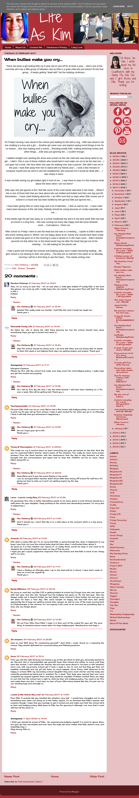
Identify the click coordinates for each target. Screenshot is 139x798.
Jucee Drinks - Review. (121, 306)
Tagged (113, 596)
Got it (130, 6)
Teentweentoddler (19, 406)
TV (111, 611)
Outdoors (114, 563)
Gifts (112, 526)
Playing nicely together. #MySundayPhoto (124, 287)
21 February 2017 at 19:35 (42, 406)
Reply (13, 297)
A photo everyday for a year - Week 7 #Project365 (123, 294)
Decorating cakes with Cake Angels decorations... (123, 370)
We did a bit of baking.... (121, 395)
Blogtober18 (116, 478)
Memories (115, 550)
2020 (116, 177)
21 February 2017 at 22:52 (47, 473)
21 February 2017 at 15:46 (47, 345)
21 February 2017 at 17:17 (36, 365)
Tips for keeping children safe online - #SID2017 (122, 379)
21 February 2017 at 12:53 (42, 283)
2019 (116, 181)
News (112, 557)
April (117, 218)
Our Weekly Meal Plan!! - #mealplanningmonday (124, 237)
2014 (116, 440)
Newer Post (11, 776)
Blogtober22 (116, 484)
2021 (116, 174)
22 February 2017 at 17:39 (47, 519)
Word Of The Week (119, 623)
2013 (116, 443)
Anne (13, 656)
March (118, 222)
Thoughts (30, 268)
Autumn (114, 459)
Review (113, 572)
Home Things (116, 535)
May (117, 215)
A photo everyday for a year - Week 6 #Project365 (123, 342)
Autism (113, 456)
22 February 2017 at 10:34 (52, 497)
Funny (113, 523)
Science (114, 578)
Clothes (114, 499)
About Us (20, 47)
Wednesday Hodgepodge (122, 614)
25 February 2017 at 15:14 (30, 656)
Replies (16, 302)
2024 (116, 163)
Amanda (15, 538)
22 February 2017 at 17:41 (47, 567)
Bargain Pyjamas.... (123, 267)
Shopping (114, 584)
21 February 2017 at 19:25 (47, 386)
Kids (14, 268)
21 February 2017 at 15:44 (47, 307)
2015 (116, 436)
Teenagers (115, 599)
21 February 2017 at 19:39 (47, 427)
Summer (114, 593)
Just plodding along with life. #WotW (123, 410)
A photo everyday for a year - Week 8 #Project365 (123, 251)
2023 (116, 167)
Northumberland (118, 560)
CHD (112, 493)
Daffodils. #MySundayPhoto (124, 336)
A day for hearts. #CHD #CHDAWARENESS (124, 319)
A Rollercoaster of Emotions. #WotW (124, 257)
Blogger (75, 792)
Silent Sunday (117, 587)
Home (8, 47)
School (21, 268)
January (119, 428)
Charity (113, 490)
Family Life (115, 514)
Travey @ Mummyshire (21, 447)
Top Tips (114, 605)
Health (113, 532)
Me (111, 544)
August (118, 204)
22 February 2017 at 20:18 (41, 589)
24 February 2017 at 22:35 (38, 639)
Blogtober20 (116, 481)
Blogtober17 (116, 475)
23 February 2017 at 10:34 (48, 620)
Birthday (114, 465)
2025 (116, 160)
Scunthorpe (115, 581)
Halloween (115, 529)
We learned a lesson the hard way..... (124, 312)
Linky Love (76, 47)
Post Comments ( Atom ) (30, 782)
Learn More (119, 6)
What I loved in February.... (121, 229)
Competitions (116, 502)
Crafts (113, 505)
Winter (113, 620)
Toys (112, 608)
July (117, 208)
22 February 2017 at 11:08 (33, 538)
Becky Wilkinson (18, 589)
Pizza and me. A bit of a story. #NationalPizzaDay (124, 356)
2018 (116, 184)
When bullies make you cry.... (123, 271)
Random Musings (19, 283)
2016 (116, 433)
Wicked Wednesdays (120, 617)
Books (113, 487)
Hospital (114, 538)
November (120, 194)
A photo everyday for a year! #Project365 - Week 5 (122, 403)
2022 (116, 170)
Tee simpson (17, 639)
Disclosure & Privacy (57, 47)
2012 (116, 447)
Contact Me (36, 47)
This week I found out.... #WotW (122, 301)
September (120, 201)
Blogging (114, 469)
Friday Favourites (118, 520)
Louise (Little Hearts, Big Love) (26, 695)
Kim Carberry (23, 307)
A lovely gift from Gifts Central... (122, 364)
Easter (113, 511)
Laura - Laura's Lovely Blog (24, 497)
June (117, 211)
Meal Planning (117, 547)
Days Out (114, 508)
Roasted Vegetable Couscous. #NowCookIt (123, 417)
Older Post (97, 776)
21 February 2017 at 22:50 (47, 447)
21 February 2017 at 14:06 (46, 327)
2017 (116, 188)
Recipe (113, 569)
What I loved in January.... (121, 423)
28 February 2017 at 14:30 (55, 695)
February (119, 225)
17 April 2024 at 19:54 (35, 719)
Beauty (113, 462)
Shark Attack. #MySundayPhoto (124, 244)
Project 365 (116, 566)
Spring (113, 590)
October (119, 198)
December (120, 191)
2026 (116, 156)
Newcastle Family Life (21, 327)
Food (112, 517)
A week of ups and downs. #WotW (123, 349)
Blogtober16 (116, 472)
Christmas (115, 496)
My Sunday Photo (119, 554)
